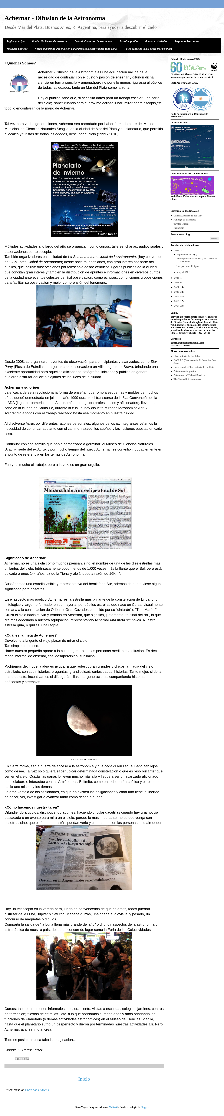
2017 (177, 305)
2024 (177, 250)
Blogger (144, 1107)
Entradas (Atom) (37, 1090)
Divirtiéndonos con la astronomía (93, 41)
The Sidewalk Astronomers (187, 379)
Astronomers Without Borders (189, 375)
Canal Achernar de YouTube (188, 215)
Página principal (16, 41)
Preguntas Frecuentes (187, 41)
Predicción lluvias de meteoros (49, 41)
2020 (177, 292)
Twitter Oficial (181, 224)
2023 (177, 278)
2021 (177, 287)
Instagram (179, 228)
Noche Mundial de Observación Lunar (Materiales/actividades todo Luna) (76, 49)
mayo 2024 (183, 272)
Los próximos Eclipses (188, 266)
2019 (177, 296)
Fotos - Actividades (156, 41)
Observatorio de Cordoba (187, 356)
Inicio (84, 1079)
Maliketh (113, 1107)
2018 (177, 301)
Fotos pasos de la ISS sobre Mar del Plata (148, 49)
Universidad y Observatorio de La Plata (194, 367)
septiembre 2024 (185, 254)
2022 (177, 282)
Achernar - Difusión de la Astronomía (54, 18)
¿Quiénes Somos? (17, 49)
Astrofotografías (129, 41)
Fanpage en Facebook (185, 219)
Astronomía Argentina (185, 371)
